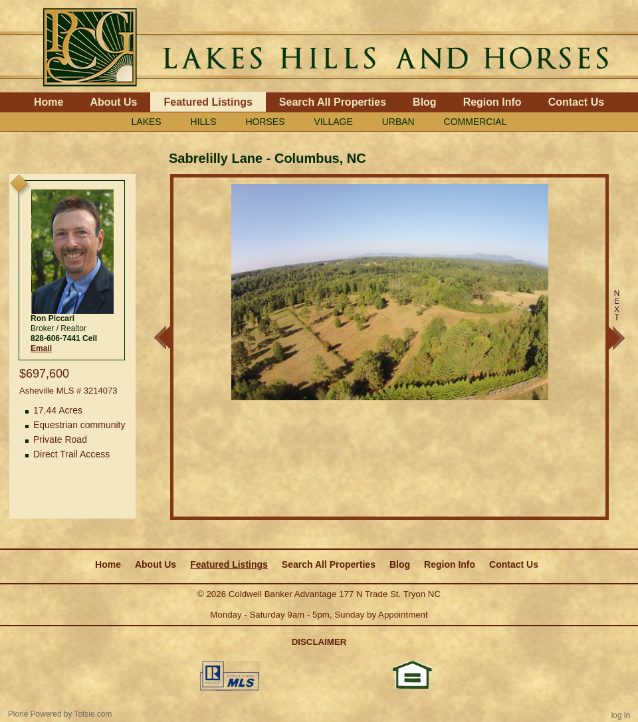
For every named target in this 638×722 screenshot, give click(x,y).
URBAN (398, 121)
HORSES (264, 121)
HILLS (204, 121)
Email (41, 348)
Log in (620, 715)
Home (48, 102)
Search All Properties (332, 102)
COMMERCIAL (475, 121)
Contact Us (576, 102)
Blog (425, 102)
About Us (113, 102)
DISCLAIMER (319, 642)
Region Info (492, 102)
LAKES (146, 121)
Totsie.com (93, 714)
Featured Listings (207, 102)
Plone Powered (35, 714)
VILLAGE (333, 121)
